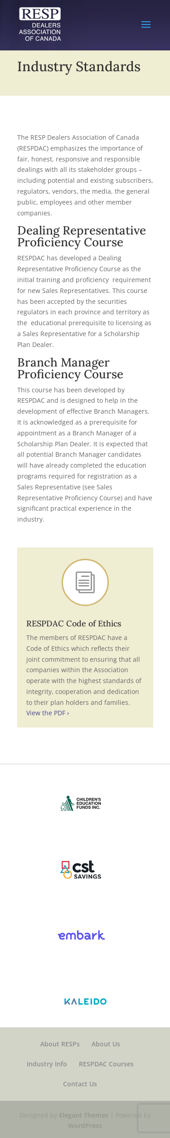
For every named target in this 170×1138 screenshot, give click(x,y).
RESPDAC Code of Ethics (73, 623)
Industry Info (47, 1064)
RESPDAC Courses (106, 1064)
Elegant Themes (83, 1115)
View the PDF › (47, 712)
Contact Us (80, 1083)
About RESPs (60, 1044)
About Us (106, 1044)
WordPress (85, 1125)
